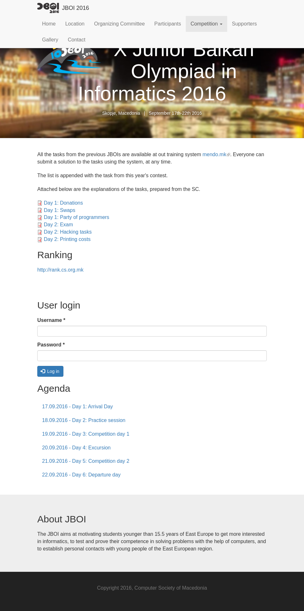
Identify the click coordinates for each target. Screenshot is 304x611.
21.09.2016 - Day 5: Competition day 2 (85, 461)
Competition (206, 23)
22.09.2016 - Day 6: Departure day (81, 474)
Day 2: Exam (58, 224)
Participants (167, 23)
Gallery (50, 39)
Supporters (244, 23)
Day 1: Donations (63, 203)
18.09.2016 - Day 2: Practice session (83, 420)
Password (51, 344)
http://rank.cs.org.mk (60, 270)
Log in (50, 371)
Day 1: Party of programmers (76, 217)
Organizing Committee (119, 23)
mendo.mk (216, 154)
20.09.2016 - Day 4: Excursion (76, 447)
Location (75, 23)
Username (51, 320)
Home (49, 23)
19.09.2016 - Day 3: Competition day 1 (85, 434)
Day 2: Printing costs (67, 239)
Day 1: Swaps (59, 210)
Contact (76, 39)
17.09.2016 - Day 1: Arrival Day (77, 406)
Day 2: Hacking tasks (67, 232)
